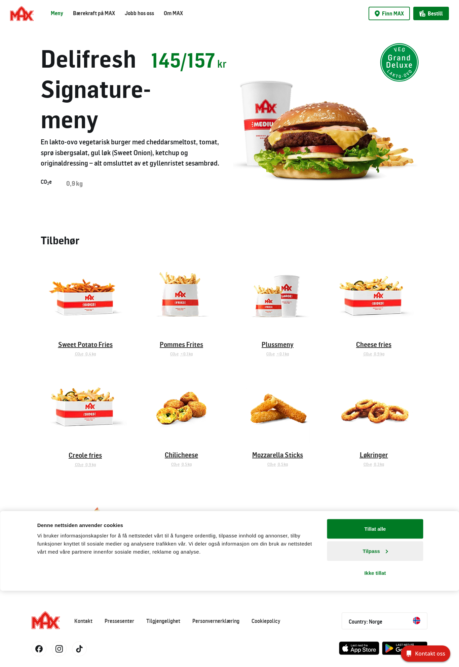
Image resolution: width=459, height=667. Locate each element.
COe (46, 182)
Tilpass (375, 627)
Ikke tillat (375, 649)
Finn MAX (389, 13)
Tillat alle (375, 605)
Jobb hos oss (139, 13)
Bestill (431, 13)
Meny (57, 13)
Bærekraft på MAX (94, 13)
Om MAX (173, 13)
